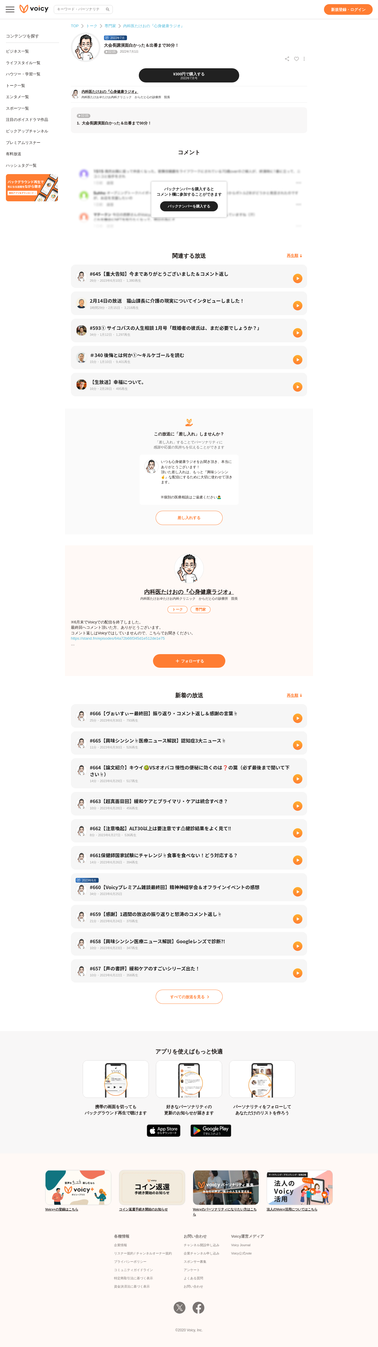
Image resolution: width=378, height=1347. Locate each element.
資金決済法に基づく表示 (132, 1286)
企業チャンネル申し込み (201, 1253)
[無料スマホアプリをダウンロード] (32, 187)
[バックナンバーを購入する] (189, 206)
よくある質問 (193, 1278)
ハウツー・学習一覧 (23, 74)
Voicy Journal (240, 1245)
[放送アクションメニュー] (304, 59)
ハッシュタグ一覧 (21, 165)
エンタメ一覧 (17, 97)
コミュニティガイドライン (133, 1270)
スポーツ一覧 (17, 108)
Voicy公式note (241, 1253)
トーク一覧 (15, 85)
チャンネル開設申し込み (201, 1245)
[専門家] (200, 609)
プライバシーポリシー (130, 1261)
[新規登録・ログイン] (348, 9)
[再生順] (294, 256)
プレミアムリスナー (23, 142)
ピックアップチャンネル (27, 131)
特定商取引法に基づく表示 (133, 1278)
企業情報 (120, 1245)
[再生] (297, 278)
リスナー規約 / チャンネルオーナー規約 (143, 1253)
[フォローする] (189, 661)
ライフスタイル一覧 (23, 63)
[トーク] (177, 609)
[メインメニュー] (10, 9)
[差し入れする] (189, 518)
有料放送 (13, 154)
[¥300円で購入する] (189, 75)
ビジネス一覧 (17, 51)
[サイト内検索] (107, 9)
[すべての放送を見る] (189, 997)
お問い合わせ (193, 1286)
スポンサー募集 (195, 1261)
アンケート (192, 1270)
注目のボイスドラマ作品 (27, 119)
